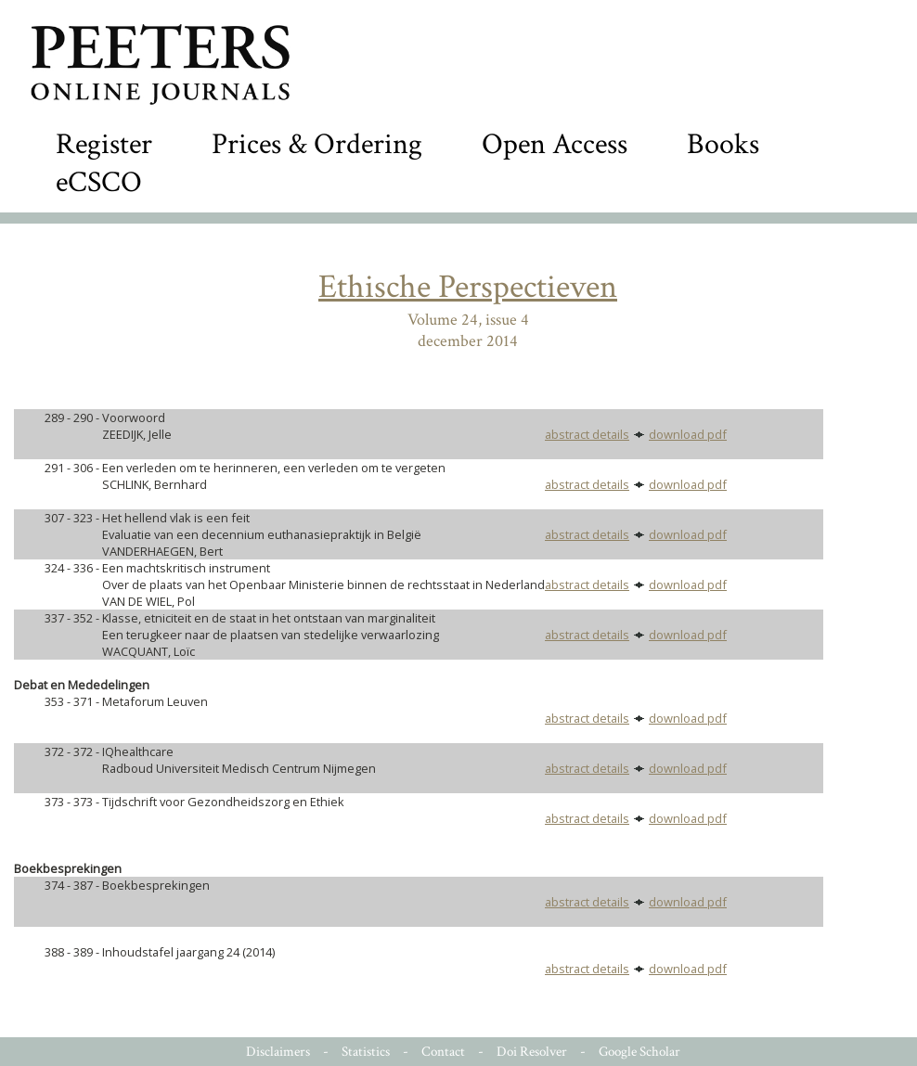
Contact (443, 1051)
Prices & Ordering (317, 144)
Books (723, 144)
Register (104, 144)
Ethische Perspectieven (467, 287)
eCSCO (99, 182)
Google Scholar (639, 1051)
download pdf (688, 434)
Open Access (554, 144)
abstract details (587, 434)
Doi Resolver (532, 1051)
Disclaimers (278, 1051)
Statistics (366, 1051)
